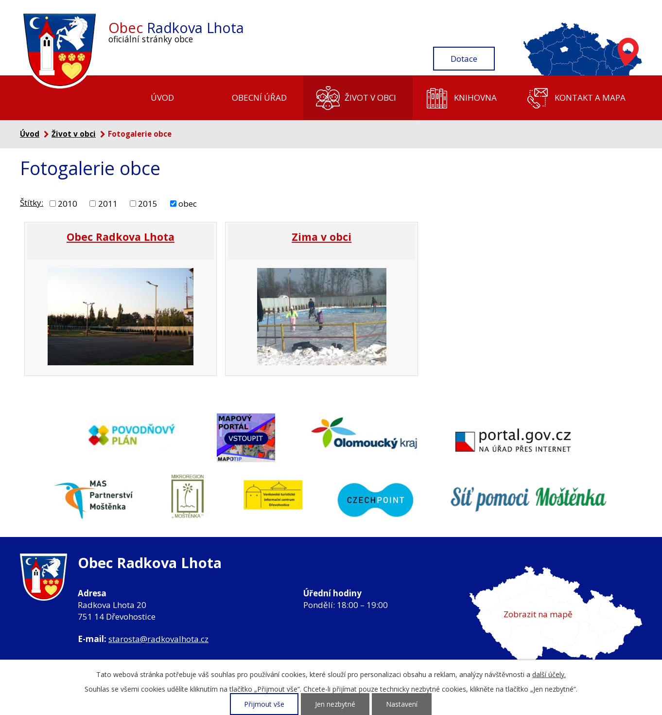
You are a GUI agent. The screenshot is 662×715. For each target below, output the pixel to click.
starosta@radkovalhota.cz (158, 638)
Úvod (162, 97)
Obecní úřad (259, 97)
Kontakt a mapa (590, 97)
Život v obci (370, 97)
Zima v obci (321, 237)
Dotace (464, 58)
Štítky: (31, 202)
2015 (147, 203)
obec (187, 203)
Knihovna (475, 97)
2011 (108, 203)
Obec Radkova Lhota (120, 237)
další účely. (549, 674)
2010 (67, 203)
